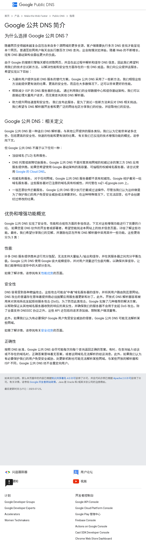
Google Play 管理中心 (88, 514)
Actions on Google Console (91, 526)
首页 (7, 16)
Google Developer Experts (20, 508)
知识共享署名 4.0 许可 (64, 378)
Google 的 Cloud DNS (30, 171)
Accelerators (12, 514)
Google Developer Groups (20, 501)
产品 (16, 16)
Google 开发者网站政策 (43, 382)
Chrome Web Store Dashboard (93, 538)
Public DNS (36, 4)
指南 (72, 16)
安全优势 (47, 330)
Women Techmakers (17, 520)
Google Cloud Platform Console (94, 508)
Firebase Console (85, 520)
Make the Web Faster (36, 16)
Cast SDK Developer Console (92, 532)
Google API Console (87, 501)
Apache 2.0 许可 (122, 378)
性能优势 (47, 273)
